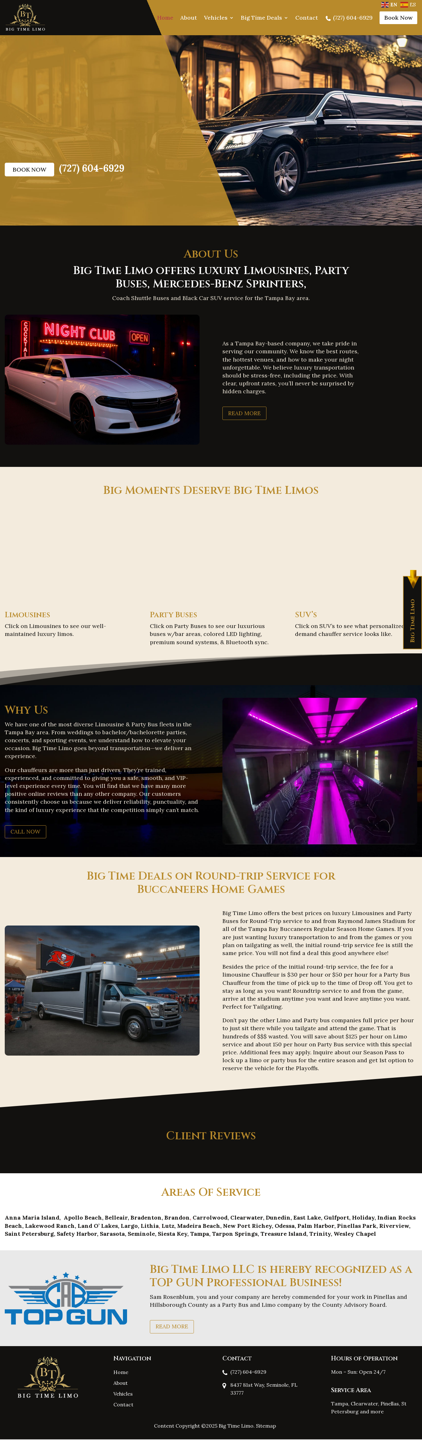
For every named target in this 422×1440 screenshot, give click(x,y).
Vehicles (215, 17)
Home (165, 17)
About (188, 17)
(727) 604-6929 (349, 18)
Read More (244, 413)
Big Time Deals (261, 17)
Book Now (398, 17)
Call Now (26, 831)
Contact (306, 17)
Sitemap (266, 1426)
